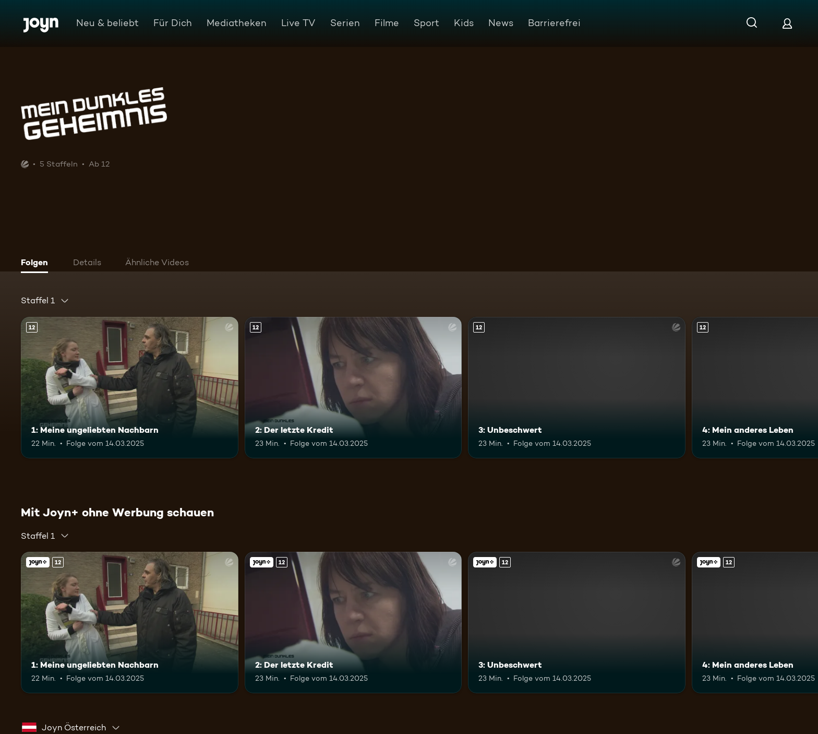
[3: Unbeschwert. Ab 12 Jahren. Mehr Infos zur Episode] (576, 387)
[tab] (37, 263)
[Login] (787, 23)
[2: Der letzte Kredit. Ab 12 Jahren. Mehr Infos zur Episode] (353, 387)
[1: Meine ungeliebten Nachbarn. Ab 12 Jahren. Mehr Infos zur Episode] (129, 387)
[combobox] (45, 300)
